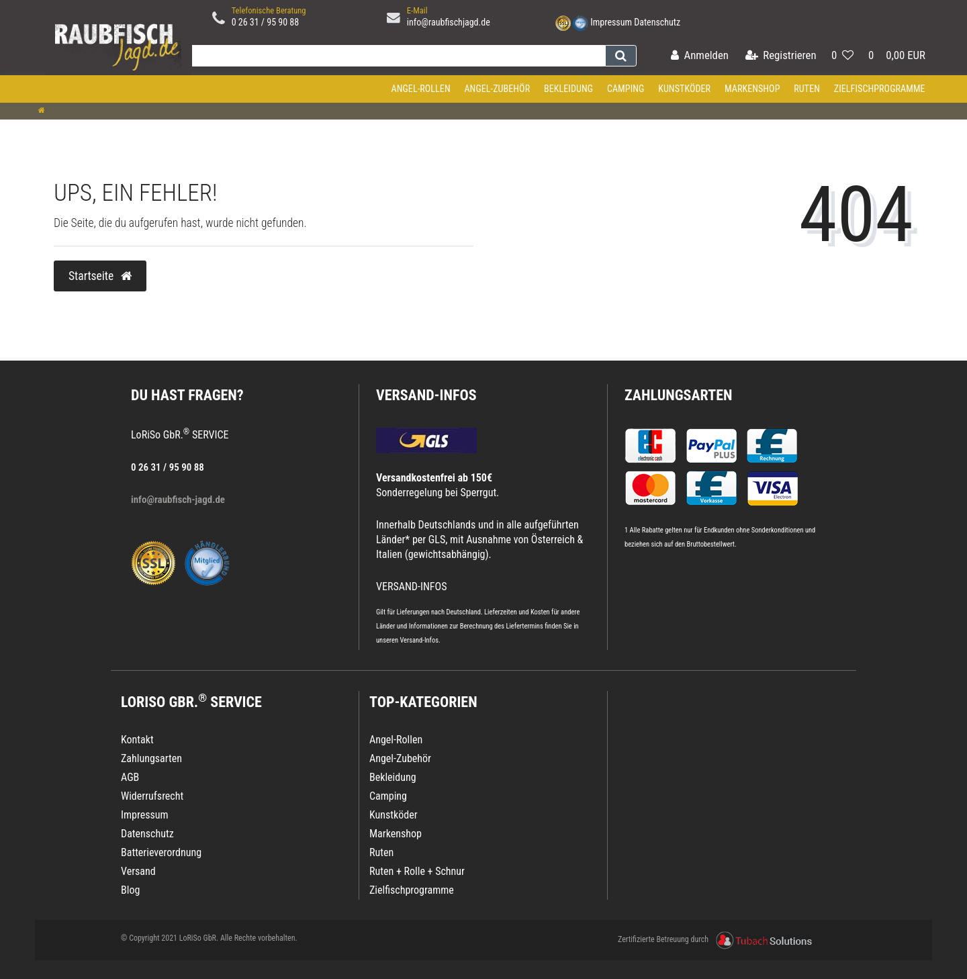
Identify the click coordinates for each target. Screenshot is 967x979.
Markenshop (752, 88)
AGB (130, 777)
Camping (626, 88)
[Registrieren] (781, 56)
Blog (130, 890)
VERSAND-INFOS (426, 395)
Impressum (611, 22)
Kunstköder (684, 88)
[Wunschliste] (842, 56)
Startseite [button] (100, 276)
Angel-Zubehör (497, 88)
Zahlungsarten (678, 395)
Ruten (807, 88)
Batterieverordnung (161, 852)
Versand (138, 871)
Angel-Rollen (421, 88)
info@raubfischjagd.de (448, 22)
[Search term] (395, 55)
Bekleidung (568, 88)
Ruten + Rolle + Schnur (417, 871)
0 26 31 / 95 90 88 (266, 22)
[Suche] (621, 55)
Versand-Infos (419, 640)
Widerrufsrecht (152, 796)
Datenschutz (657, 22)
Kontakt (137, 739)
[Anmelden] (699, 56)
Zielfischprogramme (879, 88)
